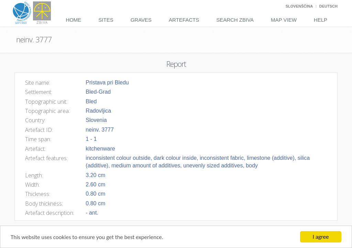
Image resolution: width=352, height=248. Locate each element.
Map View (284, 20)
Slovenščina (299, 6)
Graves (141, 20)
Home (73, 20)
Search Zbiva (235, 20)
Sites (105, 20)
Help (320, 20)
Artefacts (184, 20)
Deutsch (328, 6)
